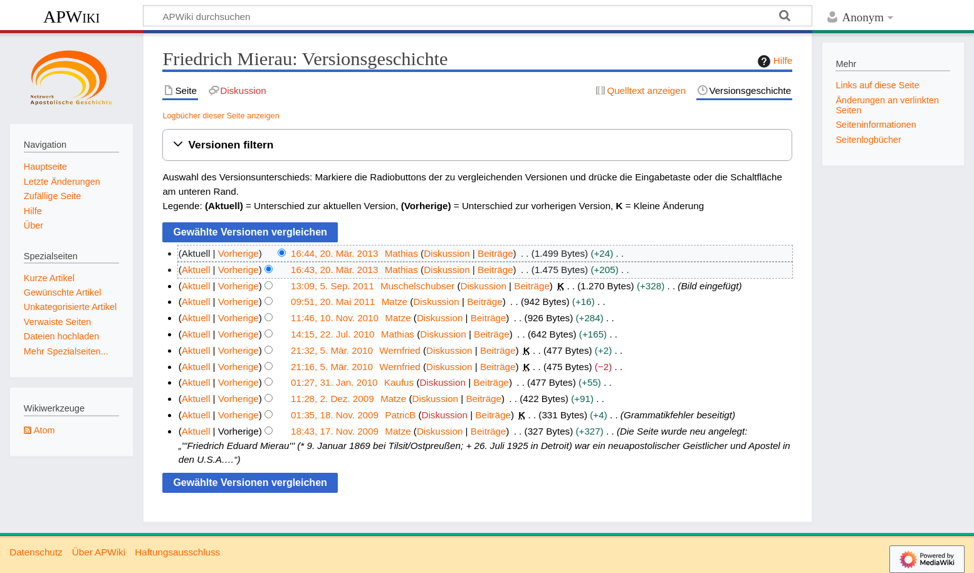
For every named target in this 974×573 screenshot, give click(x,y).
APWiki (71, 16)
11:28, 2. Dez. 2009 (332, 398)
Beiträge (495, 253)
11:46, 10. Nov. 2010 (335, 317)
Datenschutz (35, 552)
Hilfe (773, 61)
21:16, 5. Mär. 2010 (332, 366)
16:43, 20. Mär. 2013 (334, 269)
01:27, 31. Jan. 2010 (334, 382)
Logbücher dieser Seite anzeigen (220, 115)
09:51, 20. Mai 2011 (333, 301)
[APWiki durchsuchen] (478, 16)
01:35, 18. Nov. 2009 (335, 415)
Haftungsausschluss (177, 552)
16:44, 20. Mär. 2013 (334, 253)
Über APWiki (98, 552)
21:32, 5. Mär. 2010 (332, 350)
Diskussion (446, 253)
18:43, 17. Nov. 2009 (335, 431)
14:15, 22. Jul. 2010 (332, 334)
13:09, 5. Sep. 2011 (332, 286)
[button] (477, 145)
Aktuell (196, 269)
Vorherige (238, 253)
